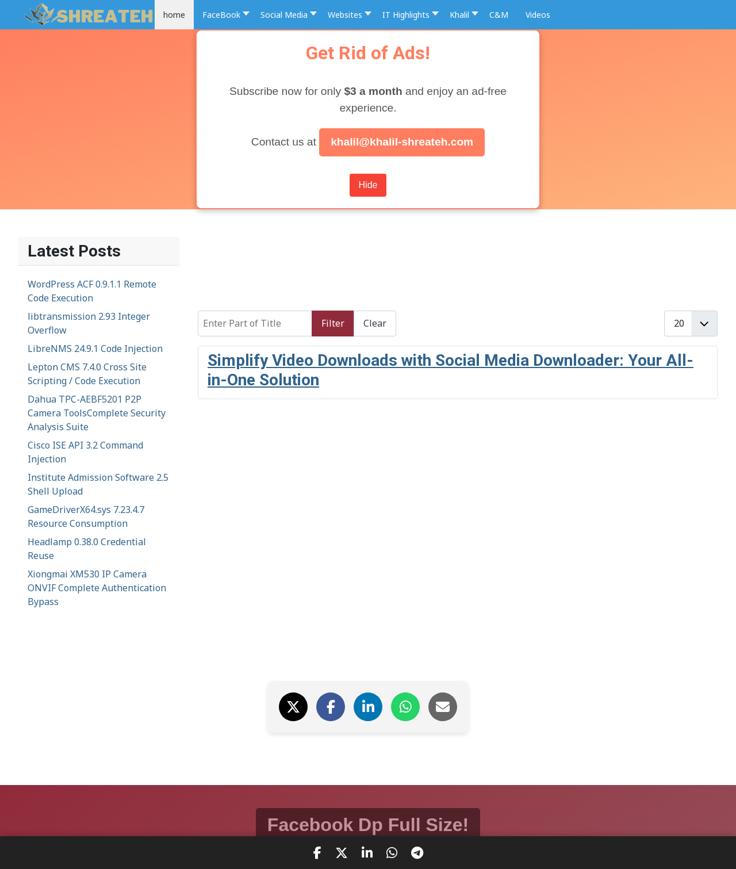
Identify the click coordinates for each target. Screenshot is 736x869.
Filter (332, 323)
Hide (368, 185)
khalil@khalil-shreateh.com (402, 142)
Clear (374, 323)
